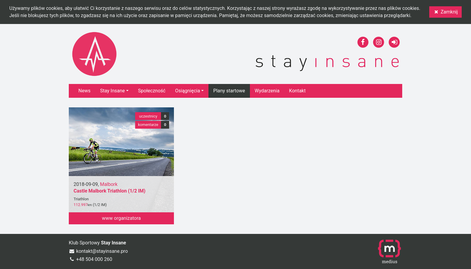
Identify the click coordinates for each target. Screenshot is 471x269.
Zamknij (445, 12)
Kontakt (297, 91)
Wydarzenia (267, 91)
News (84, 91)
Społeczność (152, 91)
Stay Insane (112, 91)
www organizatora (121, 218)
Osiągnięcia (187, 91)
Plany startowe (229, 91)
